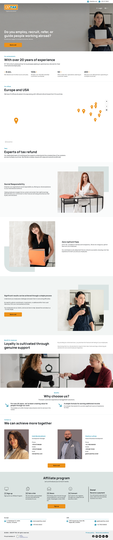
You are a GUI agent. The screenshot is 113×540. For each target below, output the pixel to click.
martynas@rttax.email (39, 521)
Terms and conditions (102, 532)
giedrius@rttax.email (103, 521)
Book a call (13, 45)
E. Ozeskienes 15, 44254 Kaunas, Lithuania (13, 521)
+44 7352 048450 (102, 524)
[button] (106, 8)
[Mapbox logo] (9, 142)
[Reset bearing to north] (106, 106)
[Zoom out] (106, 104)
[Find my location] (106, 110)
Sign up (56, 506)
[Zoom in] (106, 101)
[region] (56, 121)
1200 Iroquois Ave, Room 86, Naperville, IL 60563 (77, 521)
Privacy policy (90, 532)
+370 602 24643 (37, 524)
